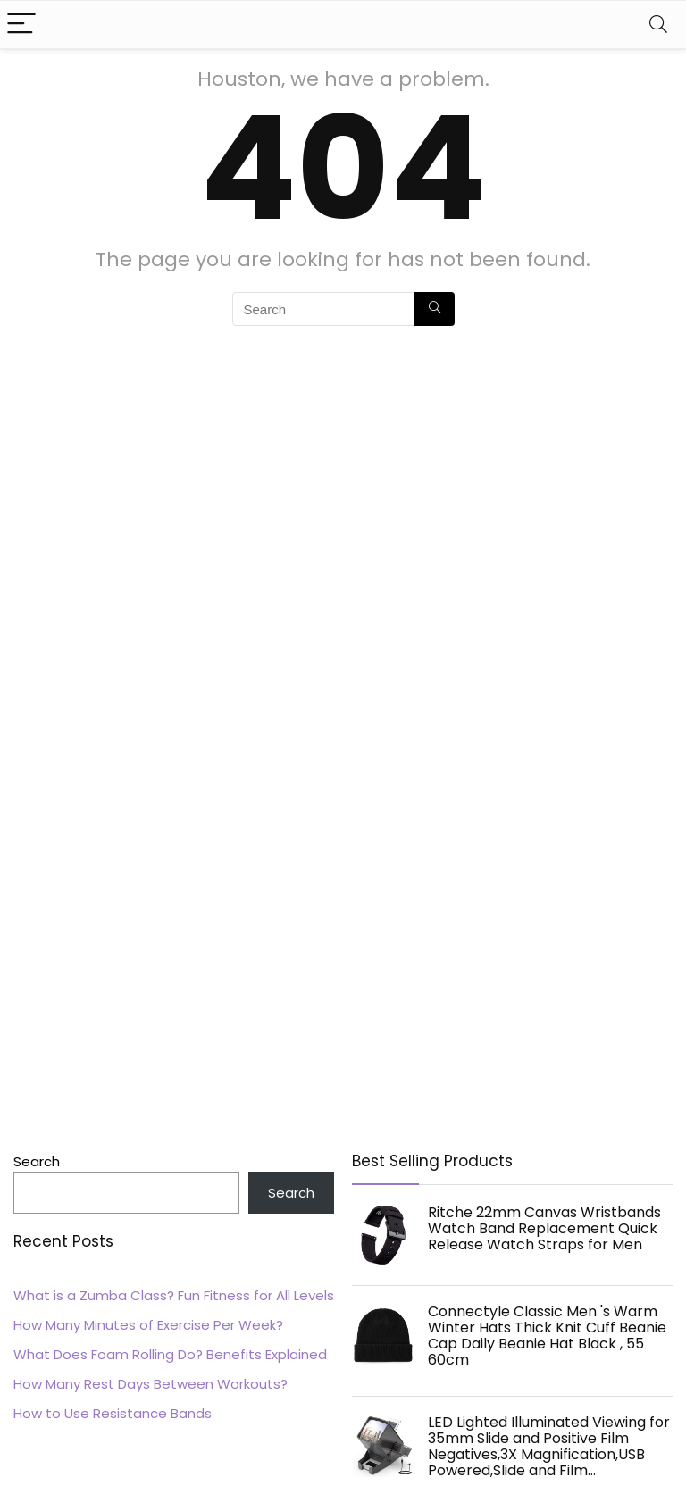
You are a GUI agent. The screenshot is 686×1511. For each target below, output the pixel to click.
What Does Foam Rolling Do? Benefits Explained (170, 1354)
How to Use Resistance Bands (112, 1413)
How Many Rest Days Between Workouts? (150, 1383)
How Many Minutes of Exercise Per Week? (148, 1324)
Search (36, 1161)
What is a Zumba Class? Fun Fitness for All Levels (173, 1295)
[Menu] (21, 24)
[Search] (658, 24)
